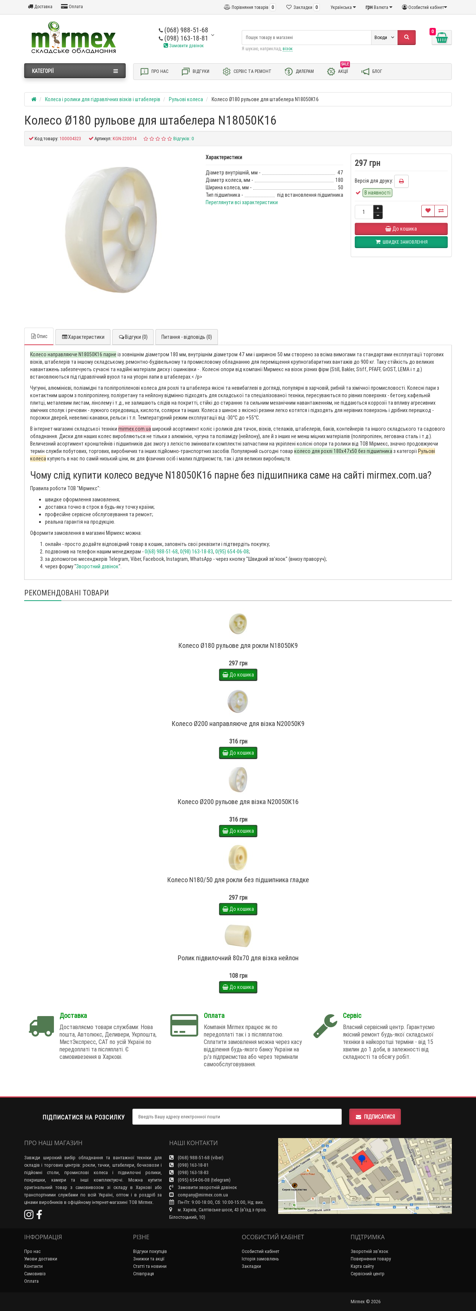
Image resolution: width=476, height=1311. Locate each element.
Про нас (154, 71)
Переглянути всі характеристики (242, 202)
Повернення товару (371, 1259)
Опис (39, 336)
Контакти (33, 1266)
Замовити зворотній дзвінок (203, 1187)
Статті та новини (150, 1266)
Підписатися (375, 1117)
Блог (371, 71)
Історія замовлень (260, 1259)
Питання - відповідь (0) (186, 337)
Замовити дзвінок (184, 45)
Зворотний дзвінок (97, 566)
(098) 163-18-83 (189, 1172)
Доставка (40, 6)
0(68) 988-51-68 (161, 551)
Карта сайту (362, 1266)
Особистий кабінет (260, 1251)
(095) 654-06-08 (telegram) (200, 1180)
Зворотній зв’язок (369, 1251)
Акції (338, 71)
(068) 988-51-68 (183, 30)
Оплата (72, 6)
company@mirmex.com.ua (198, 1195)
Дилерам (299, 71)
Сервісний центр (368, 1273)
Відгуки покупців (150, 1251)
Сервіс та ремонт (246, 71)
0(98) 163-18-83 (196, 551)
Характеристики (82, 337)
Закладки (251, 1266)
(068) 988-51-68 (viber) (196, 1157)
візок (288, 48)
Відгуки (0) (133, 337)
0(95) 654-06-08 (232, 551)
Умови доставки (40, 1259)
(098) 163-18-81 (183, 38)
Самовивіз (35, 1273)
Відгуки (195, 71)
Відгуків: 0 (183, 138)
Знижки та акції (148, 1259)
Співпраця (143, 1273)
